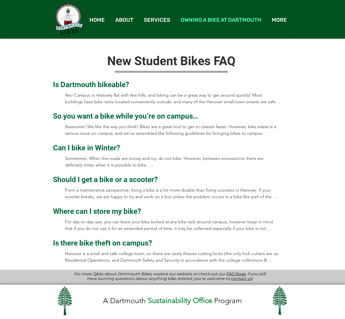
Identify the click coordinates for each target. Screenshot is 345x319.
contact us (241, 278)
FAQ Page (236, 274)
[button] (279, 20)
